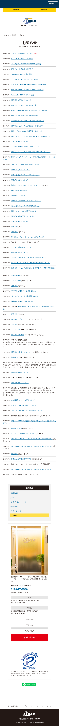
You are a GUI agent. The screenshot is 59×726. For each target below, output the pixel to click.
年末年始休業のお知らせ (19, 141)
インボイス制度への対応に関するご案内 (25, 147)
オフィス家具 (16, 329)
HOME (5, 35)
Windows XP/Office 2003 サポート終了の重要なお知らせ (31, 446)
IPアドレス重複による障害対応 (22, 69)
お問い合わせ (42, 9)
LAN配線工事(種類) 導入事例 (21, 459)
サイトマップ (46, 706)
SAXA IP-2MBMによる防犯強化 (22, 59)
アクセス (29, 625)
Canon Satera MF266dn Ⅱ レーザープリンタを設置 (29, 110)
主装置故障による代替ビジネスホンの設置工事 (27, 121)
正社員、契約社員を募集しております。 (25, 405)
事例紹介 (14, 226)
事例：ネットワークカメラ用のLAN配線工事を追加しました (32, 136)
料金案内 (14, 454)
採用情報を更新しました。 (20, 252)
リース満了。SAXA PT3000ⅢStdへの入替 (26, 64)
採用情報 (14, 506)
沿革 (12, 498)
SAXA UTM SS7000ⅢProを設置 (22, 95)
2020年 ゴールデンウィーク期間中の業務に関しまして (30, 257)
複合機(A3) (15, 357)
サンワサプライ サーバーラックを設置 (24, 79)
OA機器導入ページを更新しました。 (24, 400)
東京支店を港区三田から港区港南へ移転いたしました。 (30, 152)
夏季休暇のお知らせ (18, 195)
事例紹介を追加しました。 (20, 170)
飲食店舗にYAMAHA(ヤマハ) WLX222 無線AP (27, 90)
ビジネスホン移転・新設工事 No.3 (23, 433)
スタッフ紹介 (16, 281)
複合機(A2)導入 (16, 428)
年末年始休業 (16, 275)
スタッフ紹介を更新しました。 (22, 53)
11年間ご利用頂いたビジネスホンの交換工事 (27, 126)
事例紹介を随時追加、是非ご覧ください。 (26, 201)
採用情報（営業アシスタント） (22, 352)
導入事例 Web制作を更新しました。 (24, 291)
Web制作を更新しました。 (20, 372)
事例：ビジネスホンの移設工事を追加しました (28, 131)
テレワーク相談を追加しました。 (23, 247)
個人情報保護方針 (14, 706)
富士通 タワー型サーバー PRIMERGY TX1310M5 (28, 84)
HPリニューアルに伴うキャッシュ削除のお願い (28, 237)
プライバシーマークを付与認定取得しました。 (27, 410)
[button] (53, 3)
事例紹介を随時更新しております (23, 216)
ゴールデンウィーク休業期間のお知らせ (25, 164)
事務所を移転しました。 (19, 383)
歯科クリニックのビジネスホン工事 (23, 105)
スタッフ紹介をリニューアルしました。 (25, 175)
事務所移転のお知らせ (19, 190)
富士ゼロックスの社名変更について (23, 211)
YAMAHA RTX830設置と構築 (21, 74)
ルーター (14, 324)
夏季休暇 (14, 232)
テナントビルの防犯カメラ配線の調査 (24, 115)
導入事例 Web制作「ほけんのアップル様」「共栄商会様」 (31, 439)
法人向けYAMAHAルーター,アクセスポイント (27, 185)
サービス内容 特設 (17, 335)
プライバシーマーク (19, 502)
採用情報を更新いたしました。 (22, 100)
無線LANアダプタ (17, 319)
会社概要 (16, 9)
